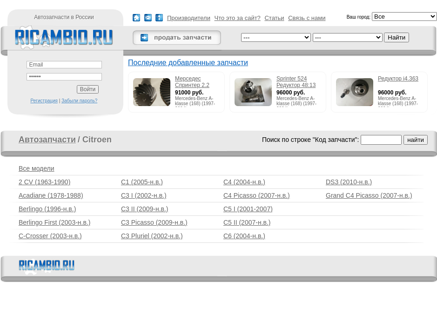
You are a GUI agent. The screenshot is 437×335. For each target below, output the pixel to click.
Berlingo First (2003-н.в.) (54, 222)
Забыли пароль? (79, 100)
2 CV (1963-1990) (44, 182)
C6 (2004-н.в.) (244, 236)
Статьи (274, 17)
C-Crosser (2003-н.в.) (50, 236)
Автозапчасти (47, 139)
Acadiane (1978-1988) (51, 195)
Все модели (36, 168)
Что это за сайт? (238, 17)
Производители (188, 17)
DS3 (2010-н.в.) (349, 182)
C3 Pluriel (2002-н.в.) (152, 236)
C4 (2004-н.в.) (244, 182)
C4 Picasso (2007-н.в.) (256, 195)
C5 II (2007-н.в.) (247, 222)
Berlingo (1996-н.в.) (47, 209)
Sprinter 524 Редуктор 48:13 (296, 81)
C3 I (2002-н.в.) (144, 195)
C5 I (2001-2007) (248, 209)
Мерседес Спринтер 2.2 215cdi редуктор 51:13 (195, 82)
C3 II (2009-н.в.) (144, 209)
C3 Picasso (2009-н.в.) (154, 222)
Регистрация (44, 100)
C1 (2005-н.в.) (142, 182)
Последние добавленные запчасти (188, 63)
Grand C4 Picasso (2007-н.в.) (369, 195)
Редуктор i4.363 (398, 78)
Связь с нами (306, 17)
